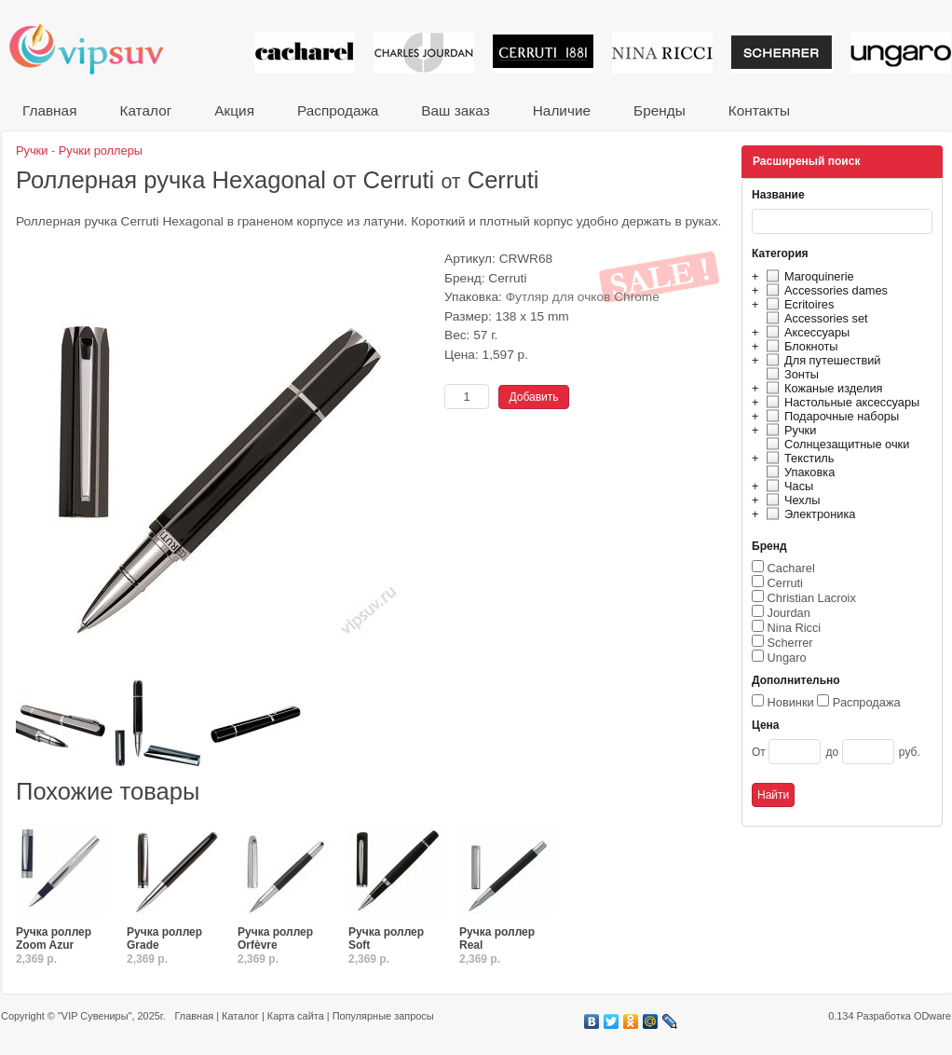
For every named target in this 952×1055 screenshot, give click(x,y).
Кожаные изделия (821, 388)
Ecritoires (797, 304)
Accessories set (814, 318)
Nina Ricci (795, 628)
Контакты (759, 110)
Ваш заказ (455, 110)
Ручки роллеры (101, 151)
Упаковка (798, 472)
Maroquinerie (807, 276)
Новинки (791, 702)
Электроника (808, 514)
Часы (787, 486)
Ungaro (787, 658)
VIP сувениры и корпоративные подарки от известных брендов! (98, 49)
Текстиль (798, 458)
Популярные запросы (383, 1015)
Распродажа (337, 110)
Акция (234, 110)
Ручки (788, 430)
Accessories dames (824, 290)
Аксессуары (805, 332)
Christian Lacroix (812, 598)
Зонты (790, 374)
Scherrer (790, 643)
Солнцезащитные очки (835, 444)
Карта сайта (295, 1015)
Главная (49, 110)
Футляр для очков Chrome (583, 297)
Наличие (562, 110)
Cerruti (785, 583)
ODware (932, 1015)
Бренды (659, 110)
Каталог (145, 110)
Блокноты (799, 346)
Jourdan (789, 613)
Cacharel (791, 568)
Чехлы (790, 500)
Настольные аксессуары (840, 402)
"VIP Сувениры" (94, 1015)
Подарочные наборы (830, 416)
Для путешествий (821, 360)
